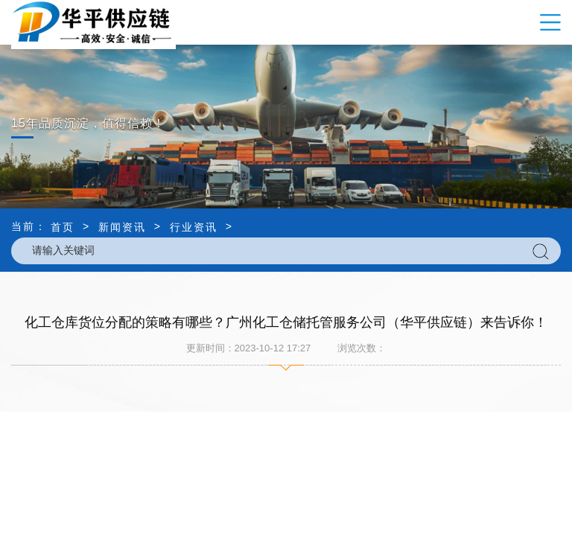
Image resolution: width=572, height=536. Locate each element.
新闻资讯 (122, 227)
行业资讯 (193, 227)
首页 (62, 227)
